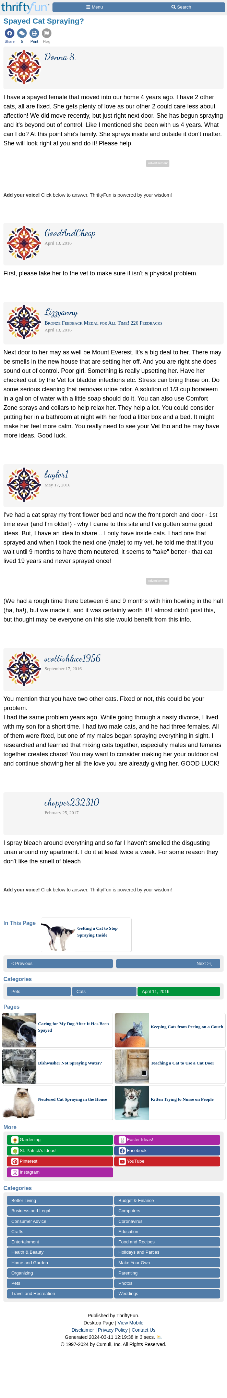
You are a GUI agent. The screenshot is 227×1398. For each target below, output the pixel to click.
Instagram (25, 1172)
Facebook (133, 1150)
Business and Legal (30, 1210)
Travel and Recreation (33, 1293)
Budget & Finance (136, 1200)
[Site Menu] (94, 7)
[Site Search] (181, 7)
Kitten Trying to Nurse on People (182, 1099)
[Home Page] (25, 4)
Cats (81, 991)
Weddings (129, 1293)
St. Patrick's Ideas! (34, 1150)
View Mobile (130, 1322)
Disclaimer (83, 1330)
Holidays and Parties (139, 1252)
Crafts (17, 1231)
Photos (125, 1283)
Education (129, 1231)
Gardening (25, 1140)
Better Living (23, 1200)
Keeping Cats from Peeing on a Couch (187, 1026)
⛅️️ (159, 1337)
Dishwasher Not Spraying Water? (70, 1063)
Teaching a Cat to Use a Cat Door (182, 1063)
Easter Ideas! (136, 1140)
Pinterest (24, 1161)
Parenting (128, 1273)
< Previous (22, 963)
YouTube (131, 1161)
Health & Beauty (27, 1252)
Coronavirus (131, 1221)
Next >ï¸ (206, 963)
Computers (130, 1210)
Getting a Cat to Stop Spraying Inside (97, 932)
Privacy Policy (113, 1330)
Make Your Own (134, 1262)
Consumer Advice (28, 1221)
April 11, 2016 (155, 991)
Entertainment (25, 1241)
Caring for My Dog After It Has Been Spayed (73, 1027)
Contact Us (143, 1330)
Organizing (22, 1273)
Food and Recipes (137, 1241)
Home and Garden (29, 1262)
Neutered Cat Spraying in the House (72, 1099)
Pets (15, 991)
